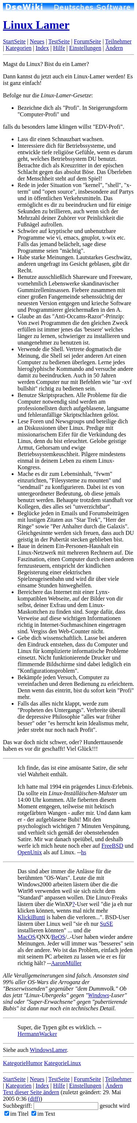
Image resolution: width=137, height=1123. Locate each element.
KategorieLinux (62, 1063)
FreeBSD (112, 846)
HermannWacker (37, 1034)
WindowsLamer (48, 1050)
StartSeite (14, 41)
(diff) (34, 1099)
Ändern (114, 48)
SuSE (106, 924)
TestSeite (58, 41)
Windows (98, 995)
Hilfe (59, 48)
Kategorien (18, 48)
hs (83, 852)
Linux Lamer (36, 24)
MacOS (26, 937)
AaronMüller (66, 963)
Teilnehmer (118, 41)
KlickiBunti (31, 917)
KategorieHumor (22, 1063)
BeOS (58, 937)
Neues (37, 41)
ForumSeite (87, 41)
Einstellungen (85, 48)
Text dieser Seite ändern (31, 1092)
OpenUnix (30, 852)
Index (42, 48)
